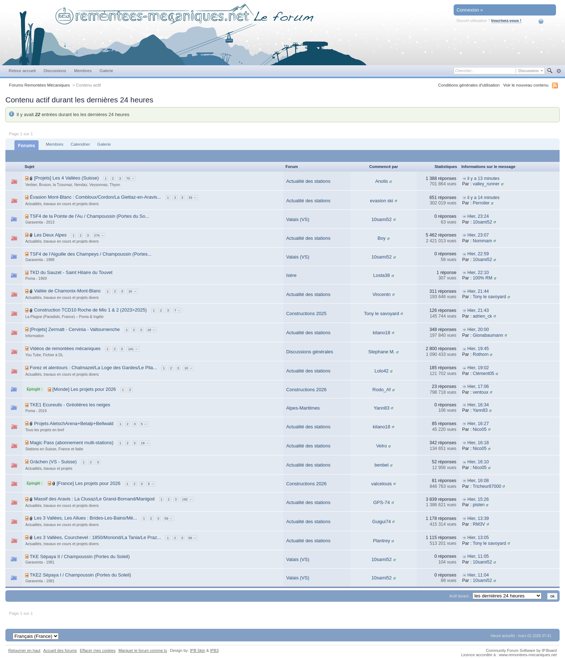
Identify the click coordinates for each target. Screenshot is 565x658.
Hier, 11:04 (478, 575)
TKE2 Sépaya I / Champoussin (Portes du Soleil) (80, 575)
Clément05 (483, 373)
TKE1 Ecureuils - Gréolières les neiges (70, 404)
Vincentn (382, 294)
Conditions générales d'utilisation (469, 85)
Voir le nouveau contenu (525, 85)
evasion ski (381, 200)
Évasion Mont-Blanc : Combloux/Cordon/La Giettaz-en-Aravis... (95, 197)
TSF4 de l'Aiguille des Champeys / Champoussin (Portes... (91, 254)
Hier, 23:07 (478, 235)
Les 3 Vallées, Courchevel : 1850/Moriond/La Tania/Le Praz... (97, 537)
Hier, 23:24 (478, 216)
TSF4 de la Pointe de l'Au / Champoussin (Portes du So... (89, 216)
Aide (545, 21)
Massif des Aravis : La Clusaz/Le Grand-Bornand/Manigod (94, 499)
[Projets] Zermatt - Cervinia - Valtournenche (75, 329)
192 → (187, 499)
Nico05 (479, 429)
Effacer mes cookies (97, 650)
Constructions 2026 (306, 389)
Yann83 (382, 408)
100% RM (482, 278)
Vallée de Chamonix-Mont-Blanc (67, 290)
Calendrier (80, 144)
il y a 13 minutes (483, 178)
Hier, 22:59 (478, 253)
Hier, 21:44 (478, 291)
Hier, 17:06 (478, 386)
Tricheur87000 (487, 486)
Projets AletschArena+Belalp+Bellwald (73, 423)
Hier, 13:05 (478, 537)
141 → (133, 349)
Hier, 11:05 (478, 556)
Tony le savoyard (489, 296)
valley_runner (486, 183)
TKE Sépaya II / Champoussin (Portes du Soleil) (80, 556)
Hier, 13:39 (478, 518)
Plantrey (381, 540)
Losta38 (381, 275)
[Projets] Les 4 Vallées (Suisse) (66, 178)
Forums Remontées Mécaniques (39, 85)
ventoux (480, 392)
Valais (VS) (297, 219)
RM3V (479, 524)
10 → (188, 368)
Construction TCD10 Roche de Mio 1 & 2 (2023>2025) (90, 310)
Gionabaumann (488, 335)
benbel (381, 465)
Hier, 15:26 (478, 499)
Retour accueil (22, 70)
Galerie (106, 70)
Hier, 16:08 (478, 480)
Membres (83, 70)
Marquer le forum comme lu (143, 650)
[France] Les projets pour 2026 (88, 483)
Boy (382, 238)
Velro (381, 446)
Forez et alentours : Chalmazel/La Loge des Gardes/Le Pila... (93, 367)
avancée (558, 71)
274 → (99, 235)
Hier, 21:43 (478, 310)
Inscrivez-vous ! (506, 20)
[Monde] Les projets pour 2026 (84, 389)
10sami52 (382, 219)
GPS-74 (381, 502)
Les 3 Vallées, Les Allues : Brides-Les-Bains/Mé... (85, 518)
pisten (479, 504)
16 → (132, 291)
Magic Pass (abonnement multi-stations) (72, 442)
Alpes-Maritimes (303, 408)
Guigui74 (381, 521)
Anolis (381, 181)
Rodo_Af (382, 389)
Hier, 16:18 (478, 442)
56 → (192, 538)
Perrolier (481, 203)
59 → (169, 518)
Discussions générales (309, 351)
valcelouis (381, 483)
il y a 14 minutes (483, 197)
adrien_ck (482, 316)
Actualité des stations (308, 181)
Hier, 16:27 (478, 423)
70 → (130, 178)
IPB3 (214, 650)
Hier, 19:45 (478, 348)
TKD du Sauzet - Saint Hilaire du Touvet (71, 272)
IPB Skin (197, 650)
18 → (151, 330)
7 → (177, 310)
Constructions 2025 (306, 313)
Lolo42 (381, 371)
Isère (291, 275)
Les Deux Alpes (50, 235)
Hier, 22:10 (478, 272)
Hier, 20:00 (478, 329)
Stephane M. (381, 351)
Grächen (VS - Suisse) (53, 461)
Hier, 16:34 (478, 404)
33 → (192, 197)
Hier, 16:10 (478, 461)
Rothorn (481, 354)
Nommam (482, 240)
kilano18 (381, 332)
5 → (144, 424)
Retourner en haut (24, 650)
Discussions (55, 70)
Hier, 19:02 (478, 367)
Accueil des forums (60, 650)
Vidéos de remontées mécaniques (65, 348)
